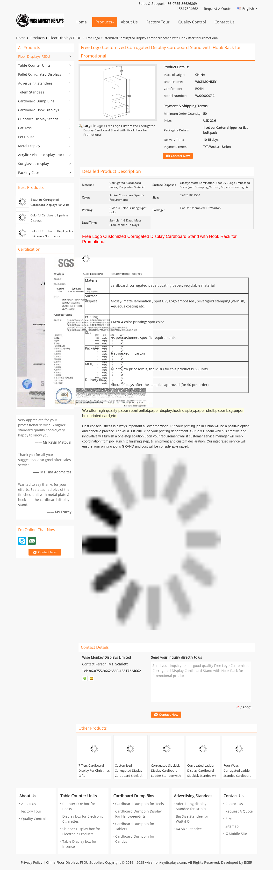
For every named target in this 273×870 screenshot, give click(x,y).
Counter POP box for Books (78, 806)
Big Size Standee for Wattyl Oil (192, 819)
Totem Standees (31, 92)
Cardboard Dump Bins (36, 101)
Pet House (26, 137)
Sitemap (232, 826)
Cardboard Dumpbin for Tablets (134, 826)
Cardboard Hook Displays (38, 110)
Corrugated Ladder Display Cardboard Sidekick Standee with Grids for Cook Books (202, 773)
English (249, 9)
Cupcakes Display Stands (38, 119)
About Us (129, 22)
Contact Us (225, 22)
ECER (248, 863)
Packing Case (28, 173)
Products (103, 22)
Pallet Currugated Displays (39, 74)
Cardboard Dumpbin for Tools (139, 804)
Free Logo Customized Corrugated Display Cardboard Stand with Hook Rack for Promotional (119, 130)
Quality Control (192, 22)
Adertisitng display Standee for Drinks (191, 806)
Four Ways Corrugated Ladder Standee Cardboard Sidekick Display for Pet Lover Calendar (237, 776)
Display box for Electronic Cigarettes (82, 819)
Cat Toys (25, 128)
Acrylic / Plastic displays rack (41, 155)
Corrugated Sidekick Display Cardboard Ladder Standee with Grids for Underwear (166, 773)
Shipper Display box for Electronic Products (81, 831)
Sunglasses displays (34, 164)
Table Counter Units (34, 66)
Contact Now (180, 156)
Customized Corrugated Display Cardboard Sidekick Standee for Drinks (129, 773)
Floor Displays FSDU (65, 38)
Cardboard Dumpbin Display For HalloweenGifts (138, 814)
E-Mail (230, 819)
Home (81, 22)
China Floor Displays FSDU (67, 863)
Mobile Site (236, 834)
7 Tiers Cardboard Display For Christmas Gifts (94, 771)
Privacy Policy (31, 863)
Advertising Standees (35, 83)
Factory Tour (158, 22)
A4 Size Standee (189, 829)
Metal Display (29, 146)
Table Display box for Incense (79, 844)
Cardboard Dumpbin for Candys (134, 839)
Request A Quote (217, 9)
